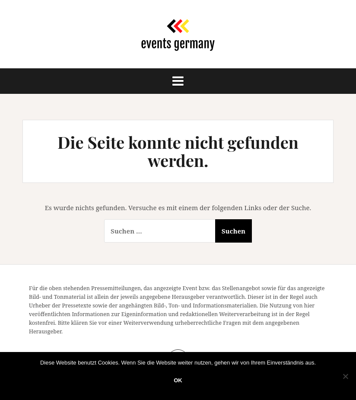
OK (178, 380)
